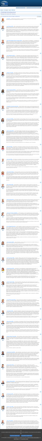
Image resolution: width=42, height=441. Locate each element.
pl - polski (34, 7)
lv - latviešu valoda (29, 7)
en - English (23, 7)
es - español (17, 7)
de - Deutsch (20, 7)
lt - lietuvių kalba (30, 7)
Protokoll (39, 16)
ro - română (36, 7)
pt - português (35, 7)
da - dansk (19, 7)
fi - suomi (39, 7)
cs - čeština (18, 7)
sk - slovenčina (37, 7)
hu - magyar (31, 7)
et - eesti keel (21, 7)
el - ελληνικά (22, 7)
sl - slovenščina (38, 7)
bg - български (16, 7)
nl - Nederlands (33, 7)
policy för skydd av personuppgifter (33, 439)
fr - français (24, 7)
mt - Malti (32, 7)
